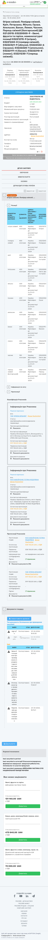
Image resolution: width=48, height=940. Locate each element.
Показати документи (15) (20, 564)
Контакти (24, 916)
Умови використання (19, 935)
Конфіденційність (6, 935)
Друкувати (9, 744)
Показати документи (19, 453)
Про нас (24, 918)
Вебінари (24, 923)
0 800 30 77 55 (34, 2)
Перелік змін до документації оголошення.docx (14, 714)
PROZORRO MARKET (24, 903)
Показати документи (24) (20, 596)
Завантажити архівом (19, 619)
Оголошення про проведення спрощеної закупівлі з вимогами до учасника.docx (14, 693)
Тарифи (24, 926)
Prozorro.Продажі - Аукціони (24, 906)
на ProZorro (37, 62)
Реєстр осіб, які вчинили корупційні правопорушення (24, 158)
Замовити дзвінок (35, 4)
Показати (15, 428)
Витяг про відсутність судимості (24, 155)
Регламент (24, 921)
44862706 (33, 134)
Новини (24, 913)
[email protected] (36, 146)
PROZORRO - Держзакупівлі (24, 901)
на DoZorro (7, 64)
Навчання (24, 911)
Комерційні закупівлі (24, 908)
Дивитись (23, 806)
